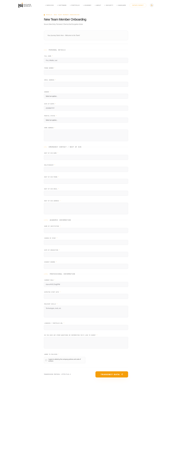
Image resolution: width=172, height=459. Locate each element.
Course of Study (50, 238)
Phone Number (49, 68)
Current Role (49, 280)
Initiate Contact (138, 5)
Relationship (49, 165)
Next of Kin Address (52, 201)
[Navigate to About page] (98, 5)
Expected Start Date (52, 292)
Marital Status (50, 116)
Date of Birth (50, 104)
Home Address (49, 128)
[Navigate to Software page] (61, 5)
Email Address (50, 80)
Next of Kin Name (51, 153)
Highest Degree (50, 262)
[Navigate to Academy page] (87, 5)
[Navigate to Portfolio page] (75, 5)
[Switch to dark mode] (152, 5)
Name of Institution (52, 226)
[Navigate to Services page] (49, 5)
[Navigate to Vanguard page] (121, 5)
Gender (47, 92)
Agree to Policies (51, 354)
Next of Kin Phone (51, 177)
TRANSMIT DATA (112, 374)
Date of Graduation (52, 250)
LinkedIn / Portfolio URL (54, 323)
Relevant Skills (50, 304)
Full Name (48, 56)
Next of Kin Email (51, 189)
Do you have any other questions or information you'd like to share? (70, 335)
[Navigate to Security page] (109, 5)
